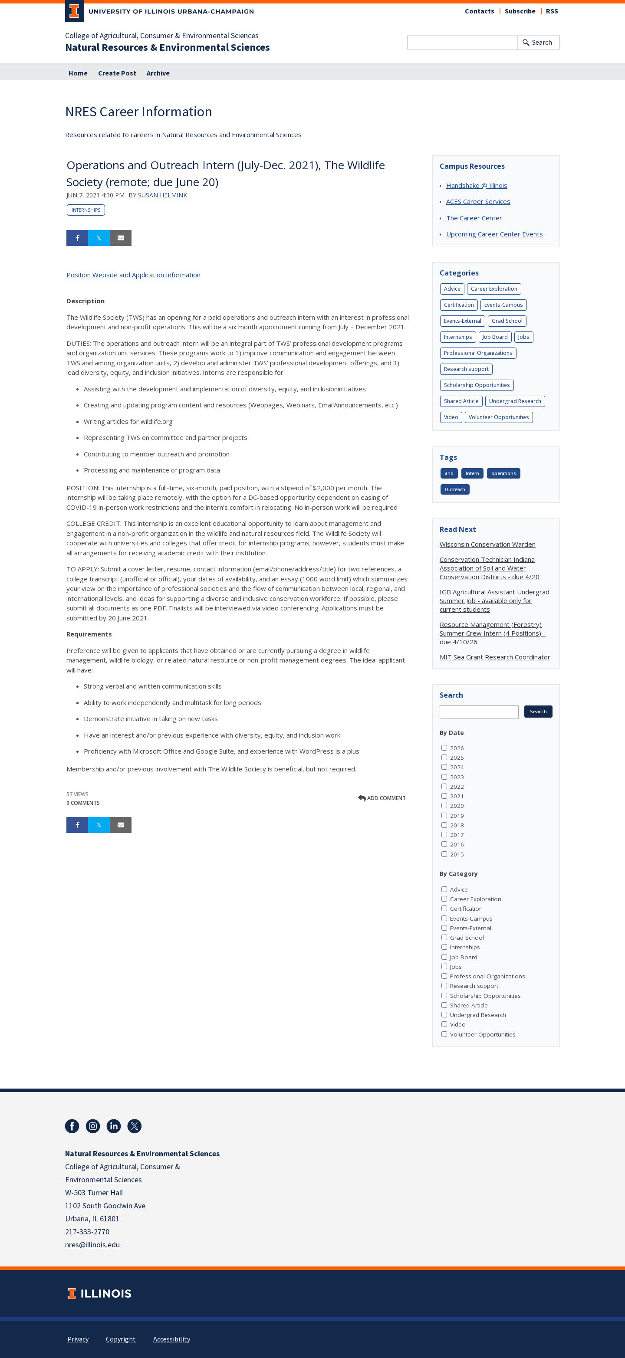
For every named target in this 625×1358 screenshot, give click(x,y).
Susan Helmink (162, 195)
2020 (457, 806)
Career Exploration (494, 288)
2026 (457, 748)
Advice (452, 288)
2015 (457, 854)
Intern (472, 473)
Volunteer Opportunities (499, 417)
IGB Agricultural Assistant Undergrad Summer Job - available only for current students (494, 600)
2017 (457, 835)
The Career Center (474, 217)
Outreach (455, 489)
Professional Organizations (478, 353)
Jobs (524, 337)
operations (503, 473)
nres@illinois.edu (92, 1245)
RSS (552, 11)
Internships (86, 210)
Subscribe (520, 11)
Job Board (495, 337)
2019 (457, 816)
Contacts (479, 11)
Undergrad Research (515, 401)
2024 (457, 767)
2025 (457, 757)
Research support (466, 369)
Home (78, 73)
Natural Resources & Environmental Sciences (167, 47)
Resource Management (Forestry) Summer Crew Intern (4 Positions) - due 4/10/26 (493, 633)
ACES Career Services (478, 201)
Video (451, 417)
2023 (457, 777)
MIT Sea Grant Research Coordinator (495, 657)
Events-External (462, 321)
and (449, 473)
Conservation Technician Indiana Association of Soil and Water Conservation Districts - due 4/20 (489, 568)
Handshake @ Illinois (476, 185)
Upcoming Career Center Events (494, 234)
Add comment (382, 798)
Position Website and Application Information (133, 274)
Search (542, 42)
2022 (457, 787)
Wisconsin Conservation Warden (488, 544)
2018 (457, 825)
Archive (158, 73)
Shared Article (461, 401)
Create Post (117, 73)
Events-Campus (503, 304)
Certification (459, 304)
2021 (457, 796)
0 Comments (83, 803)
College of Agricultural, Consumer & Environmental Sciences (162, 36)
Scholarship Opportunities (477, 385)
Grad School (507, 321)
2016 (457, 844)
